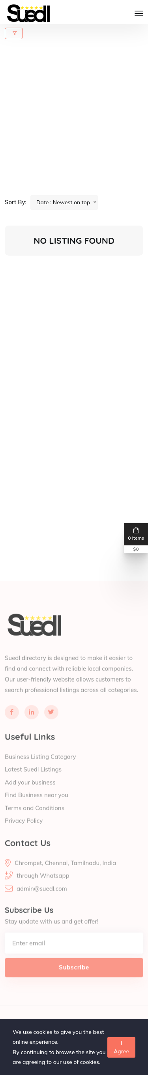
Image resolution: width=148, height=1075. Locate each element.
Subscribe (74, 975)
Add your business (30, 790)
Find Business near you (36, 804)
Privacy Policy (24, 829)
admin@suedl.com (42, 897)
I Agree (121, 1047)
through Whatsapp (43, 884)
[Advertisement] (74, 121)
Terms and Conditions (34, 816)
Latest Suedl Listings (33, 778)
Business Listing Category (40, 765)
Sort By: (15, 202)
